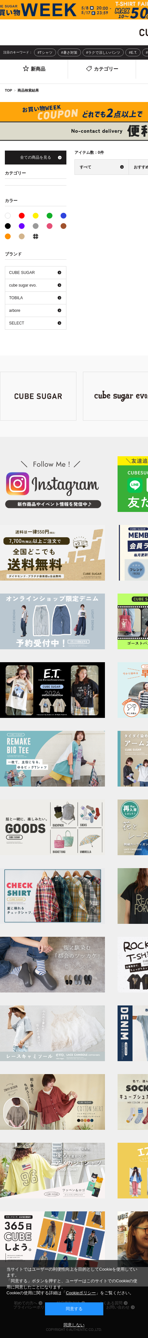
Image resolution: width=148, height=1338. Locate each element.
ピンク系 (49, 226)
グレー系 (36, 226)
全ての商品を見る (35, 157)
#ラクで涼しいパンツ (103, 52)
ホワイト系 (10, 215)
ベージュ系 (22, 236)
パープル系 (22, 226)
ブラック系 (8, 226)
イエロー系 (36, 216)
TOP (8, 90)
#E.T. (133, 52)
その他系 (36, 236)
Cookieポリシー (81, 1292)
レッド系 (22, 216)
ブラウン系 (63, 226)
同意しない (74, 1324)
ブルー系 (63, 216)
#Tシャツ (45, 52)
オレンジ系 (8, 236)
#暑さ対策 (69, 52)
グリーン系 (49, 216)
